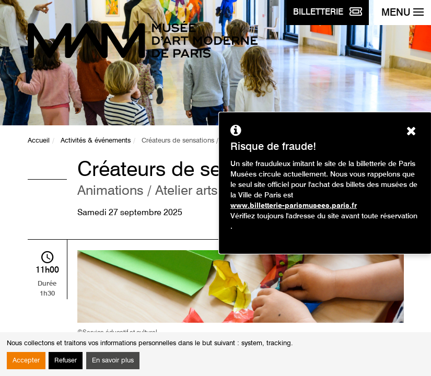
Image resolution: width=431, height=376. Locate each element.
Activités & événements (96, 140)
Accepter (26, 360)
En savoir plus (113, 360)
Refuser (65, 360)
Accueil (39, 140)
